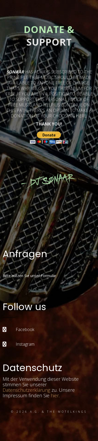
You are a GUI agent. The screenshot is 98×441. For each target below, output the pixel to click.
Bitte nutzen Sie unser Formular (29, 275)
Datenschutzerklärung (26, 390)
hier (55, 395)
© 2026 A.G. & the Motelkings (49, 412)
